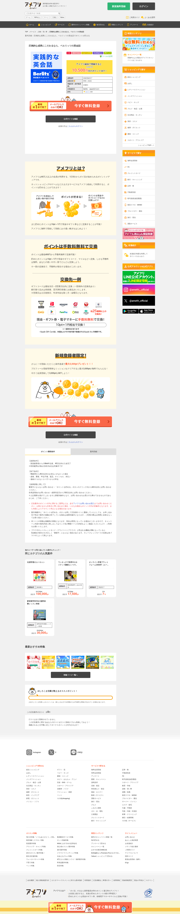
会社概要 (30, 880)
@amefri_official (139, 300)
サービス (61, 25)
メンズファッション (135, 96)
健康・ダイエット (134, 128)
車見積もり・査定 (97, 789)
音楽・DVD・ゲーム (64, 782)
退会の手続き (139, 880)
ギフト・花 (61, 770)
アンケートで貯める (98, 843)
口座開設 (94, 814)
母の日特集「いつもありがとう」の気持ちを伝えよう (40, 837)
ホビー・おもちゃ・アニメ (67, 779)
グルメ (93, 805)
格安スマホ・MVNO (135, 205)
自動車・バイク (62, 789)
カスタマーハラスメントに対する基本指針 (66, 880)
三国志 (54, 17)
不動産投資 (132, 192)
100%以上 (37, 17)
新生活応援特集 (32, 856)
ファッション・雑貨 (64, 792)
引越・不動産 (127, 808)
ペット (59, 795)
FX (128, 167)
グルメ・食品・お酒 (135, 109)
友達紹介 (150, 25)
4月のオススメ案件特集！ (35, 853)
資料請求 (94, 782)
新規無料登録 (119, 6)
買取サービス (132, 224)
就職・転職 (126, 792)
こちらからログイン (75, 126)
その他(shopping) (63, 798)
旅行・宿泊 (132, 217)
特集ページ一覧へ (71, 675)
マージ (46, 17)
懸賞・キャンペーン (98, 779)
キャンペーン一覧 (97, 846)
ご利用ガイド (134, 17)
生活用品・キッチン (135, 115)
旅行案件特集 (62, 850)
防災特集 (60, 866)
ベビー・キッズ (133, 102)
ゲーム (28, 17)
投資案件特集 (31, 843)
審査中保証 (76, 53)
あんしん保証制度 (131, 840)
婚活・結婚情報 (128, 817)
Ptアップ (108, 53)
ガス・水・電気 (97, 811)
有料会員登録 (96, 773)
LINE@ (79, 752)
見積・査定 (95, 786)
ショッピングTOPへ (145, 145)
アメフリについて (131, 853)
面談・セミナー (97, 792)
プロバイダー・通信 (135, 211)
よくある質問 (149, 17)
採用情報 (116, 880)
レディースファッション (136, 90)
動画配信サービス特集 (65, 837)
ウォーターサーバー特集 (35, 859)
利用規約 (87, 880)
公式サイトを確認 (71, 119)
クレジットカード (134, 173)
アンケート (134, 25)
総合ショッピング (134, 77)
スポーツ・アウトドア (136, 140)
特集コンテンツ (117, 25)
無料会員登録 (132, 161)
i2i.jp (126, 862)
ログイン (143, 6)
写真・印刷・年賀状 (129, 811)
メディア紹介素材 (131, 846)
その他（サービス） (129, 821)
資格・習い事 (127, 789)
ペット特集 (30, 866)
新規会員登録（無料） (133, 859)
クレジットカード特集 (34, 850)
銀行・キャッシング (135, 180)
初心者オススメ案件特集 (66, 846)
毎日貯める (100, 25)
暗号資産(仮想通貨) (135, 198)
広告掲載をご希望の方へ (102, 880)
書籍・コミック (133, 134)
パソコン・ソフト (32, 801)
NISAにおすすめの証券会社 (67, 843)
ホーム (31, 25)
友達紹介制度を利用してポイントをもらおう (139, 255)
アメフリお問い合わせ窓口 (83, 503)
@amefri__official (139, 289)
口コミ (88, 92)
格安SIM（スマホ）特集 (35, 840)
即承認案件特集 (62, 862)
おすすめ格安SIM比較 (99, 850)
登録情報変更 (127, 880)
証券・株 (131, 186)
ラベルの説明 (106, 56)
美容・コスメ (132, 121)
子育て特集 (30, 862)
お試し (130, 83)
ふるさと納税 (96, 808)
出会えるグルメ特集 (64, 856)
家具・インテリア (32, 795)
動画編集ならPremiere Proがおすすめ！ (105, 853)
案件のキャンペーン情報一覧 (101, 837)
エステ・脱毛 (127, 805)
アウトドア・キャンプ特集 (36, 846)
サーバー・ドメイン (129, 801)
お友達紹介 (129, 843)
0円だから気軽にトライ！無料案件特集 (71, 859)
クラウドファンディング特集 (67, 853)
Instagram (37, 752)
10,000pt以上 (98, 53)
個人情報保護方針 (42, 880)
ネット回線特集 (62, 840)
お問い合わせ (130, 837)
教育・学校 (126, 786)
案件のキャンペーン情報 (80, 25)
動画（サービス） (97, 795)
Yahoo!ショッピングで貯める (101, 856)
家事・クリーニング (129, 814)
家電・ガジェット (32, 798)
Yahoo (62, 17)
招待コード (129, 856)
